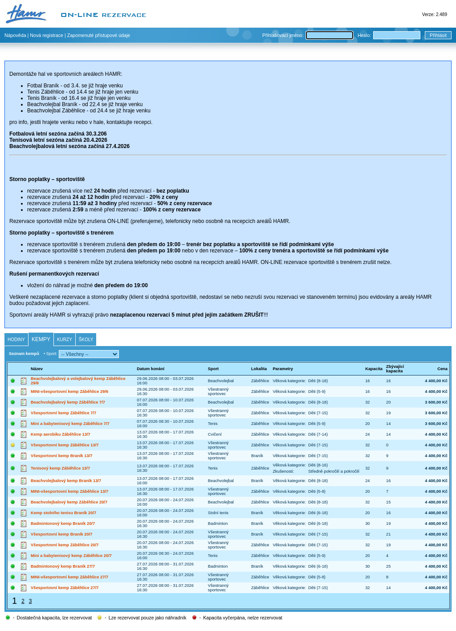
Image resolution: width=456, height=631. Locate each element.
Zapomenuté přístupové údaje (98, 35)
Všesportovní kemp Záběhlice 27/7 (64, 588)
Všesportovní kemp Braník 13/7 (61, 456)
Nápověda (15, 35)
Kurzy (64, 339)
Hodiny (16, 339)
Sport (213, 369)
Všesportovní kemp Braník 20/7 (61, 534)
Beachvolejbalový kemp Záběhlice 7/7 (68, 402)
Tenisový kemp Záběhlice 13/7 (60, 468)
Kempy (41, 339)
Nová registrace (46, 35)
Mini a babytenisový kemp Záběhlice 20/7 (71, 555)
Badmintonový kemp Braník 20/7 (63, 523)
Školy (86, 339)
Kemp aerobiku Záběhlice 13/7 (60, 434)
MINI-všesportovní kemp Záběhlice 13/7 (69, 491)
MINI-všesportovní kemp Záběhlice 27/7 (69, 577)
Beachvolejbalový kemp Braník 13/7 (66, 480)
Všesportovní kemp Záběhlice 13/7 (64, 445)
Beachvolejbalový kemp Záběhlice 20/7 (69, 502)
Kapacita (374, 369)
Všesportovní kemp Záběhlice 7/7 (63, 413)
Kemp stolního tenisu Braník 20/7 (63, 513)
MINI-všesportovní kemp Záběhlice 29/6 (69, 391)
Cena (442, 369)
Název (37, 369)
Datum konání (150, 369)
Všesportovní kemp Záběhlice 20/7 (64, 545)
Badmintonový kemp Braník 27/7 (63, 566)
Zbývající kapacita (395, 368)
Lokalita (259, 369)
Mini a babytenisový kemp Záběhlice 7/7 (70, 423)
